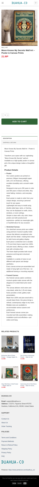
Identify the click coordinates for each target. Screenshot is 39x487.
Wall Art (4, 47)
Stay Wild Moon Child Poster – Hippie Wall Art (9, 384)
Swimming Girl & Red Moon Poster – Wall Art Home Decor (28, 385)
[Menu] (2, 2)
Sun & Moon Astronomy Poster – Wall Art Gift (27, 356)
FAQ (3, 456)
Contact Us (5, 419)
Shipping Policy (6, 449)
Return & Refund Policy (9, 445)
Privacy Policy (6, 452)
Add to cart (19, 121)
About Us (4, 422)
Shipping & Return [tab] (9, 142)
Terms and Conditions (8, 437)
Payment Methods (7, 441)
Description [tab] (7, 138)
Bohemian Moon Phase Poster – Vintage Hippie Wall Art (9, 356)
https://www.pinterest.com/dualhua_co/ (21, 470)
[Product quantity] (5, 115)
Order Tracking (6, 426)
